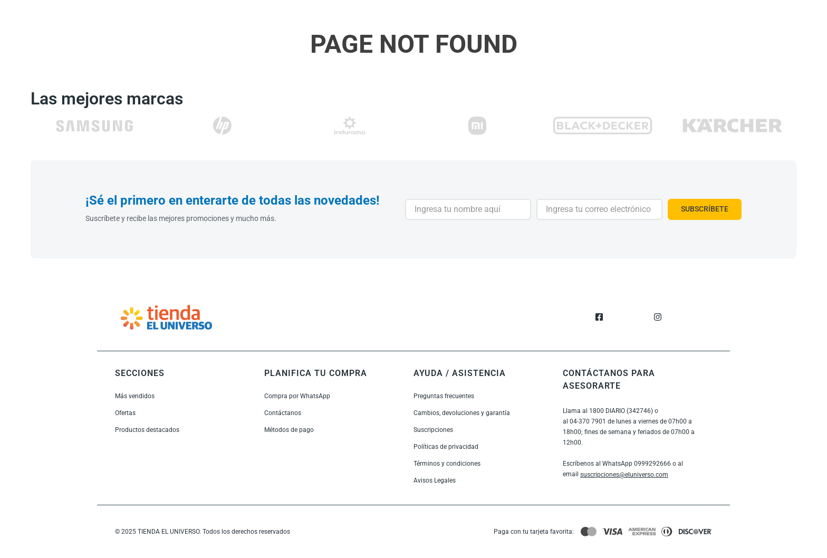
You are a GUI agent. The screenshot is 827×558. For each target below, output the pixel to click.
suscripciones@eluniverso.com (624, 474)
